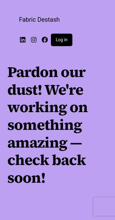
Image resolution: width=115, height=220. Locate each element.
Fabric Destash (39, 19)
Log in (61, 39)
